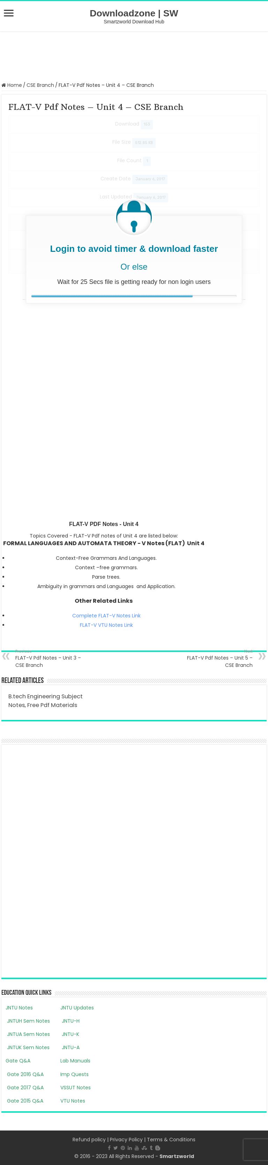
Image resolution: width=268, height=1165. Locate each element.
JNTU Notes (19, 1007)
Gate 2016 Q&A (25, 1074)
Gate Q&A (18, 1060)
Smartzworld (176, 1156)
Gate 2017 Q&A (25, 1087)
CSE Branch (40, 85)
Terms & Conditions (171, 1139)
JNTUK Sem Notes (28, 1047)
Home (11, 85)
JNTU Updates (77, 1007)
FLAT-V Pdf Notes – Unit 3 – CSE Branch (51, 658)
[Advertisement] (134, 56)
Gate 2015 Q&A (24, 1100)
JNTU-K (69, 1034)
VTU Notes (72, 1100)
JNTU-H (70, 1020)
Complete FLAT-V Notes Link (106, 615)
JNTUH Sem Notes (28, 1020)
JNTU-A (70, 1047)
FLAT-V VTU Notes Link (106, 625)
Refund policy (89, 1139)
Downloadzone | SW (134, 13)
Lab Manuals (75, 1060)
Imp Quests (74, 1074)
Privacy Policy (126, 1139)
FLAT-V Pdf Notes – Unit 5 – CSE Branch (217, 658)
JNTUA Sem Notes (28, 1034)
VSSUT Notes (75, 1087)
